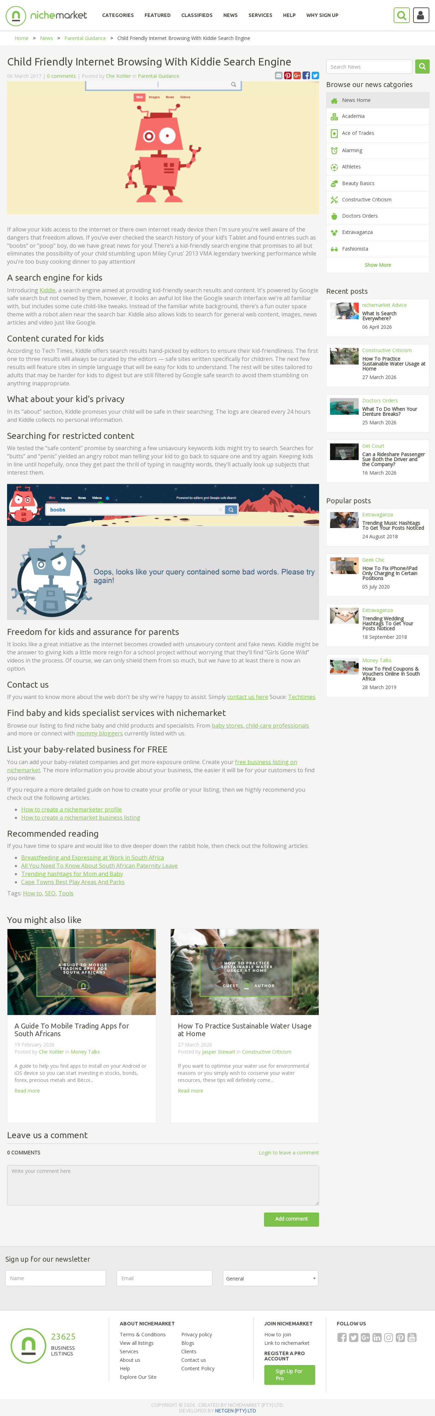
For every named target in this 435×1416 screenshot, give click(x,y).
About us (130, 1360)
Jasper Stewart (219, 1051)
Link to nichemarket (287, 1343)
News (46, 38)
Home (21, 38)
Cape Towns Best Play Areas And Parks (73, 882)
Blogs (187, 1343)
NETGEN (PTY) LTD (235, 1411)
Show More (378, 265)
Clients (188, 1351)
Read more (27, 1090)
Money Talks (85, 1051)
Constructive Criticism (267, 1051)
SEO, (51, 893)
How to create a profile (71, 809)
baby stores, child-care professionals (260, 725)
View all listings (137, 1343)
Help (125, 1368)
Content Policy (197, 1368)
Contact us (193, 1360)
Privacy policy (196, 1334)
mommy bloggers (99, 733)
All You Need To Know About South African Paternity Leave (99, 866)
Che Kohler (118, 76)
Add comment (291, 1218)
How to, (33, 893)
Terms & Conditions (143, 1334)
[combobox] (270, 1278)
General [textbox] (235, 1278)
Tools (66, 893)
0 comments (61, 76)
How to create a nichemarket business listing (80, 817)
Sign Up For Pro (289, 1375)
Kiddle (47, 290)
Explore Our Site (138, 1377)
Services (129, 1351)
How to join (277, 1334)
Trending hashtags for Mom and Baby (72, 874)
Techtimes (302, 697)
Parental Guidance (85, 38)
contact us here (247, 697)
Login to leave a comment (289, 1152)
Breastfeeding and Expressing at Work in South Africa (92, 857)
